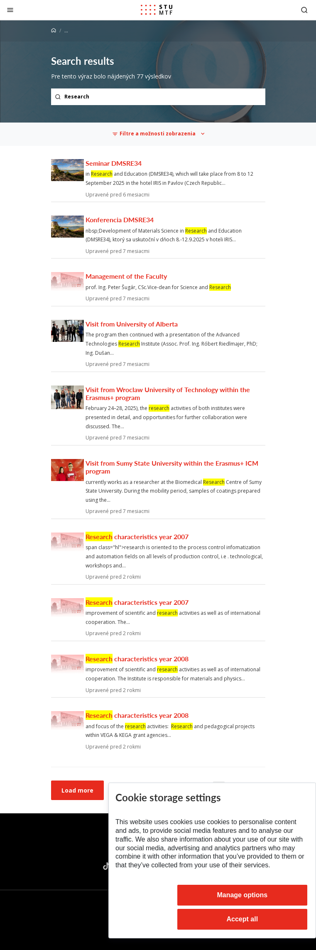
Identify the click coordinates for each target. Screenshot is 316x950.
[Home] (53, 30)
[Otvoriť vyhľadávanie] (304, 10)
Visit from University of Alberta (132, 324)
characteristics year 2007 (137, 536)
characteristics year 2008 (137, 658)
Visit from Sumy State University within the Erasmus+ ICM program (172, 467)
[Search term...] (158, 96)
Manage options (242, 894)
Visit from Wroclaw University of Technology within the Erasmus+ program (168, 393)
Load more (77, 790)
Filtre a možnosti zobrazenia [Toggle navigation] (154, 133)
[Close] (10, 10)
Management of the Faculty (126, 276)
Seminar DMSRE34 (114, 163)
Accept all (242, 919)
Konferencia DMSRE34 (120, 219)
